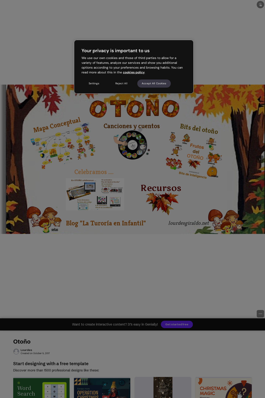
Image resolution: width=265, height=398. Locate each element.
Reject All (121, 83)
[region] (134, 67)
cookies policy (134, 72)
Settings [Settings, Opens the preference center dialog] (94, 83)
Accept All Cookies (154, 83)
